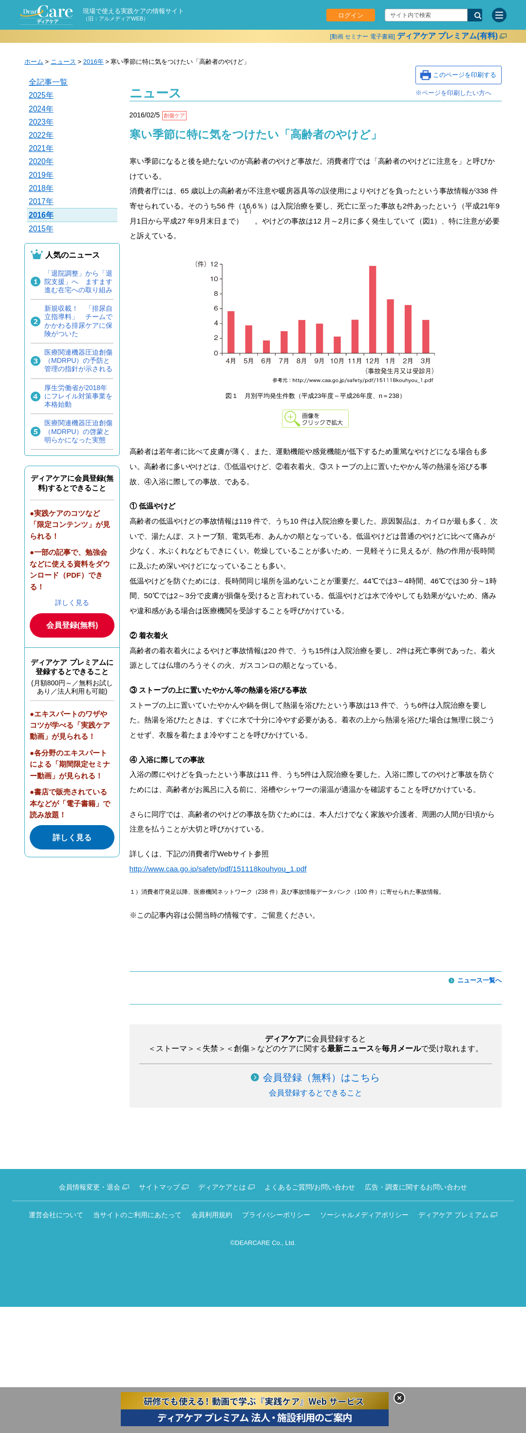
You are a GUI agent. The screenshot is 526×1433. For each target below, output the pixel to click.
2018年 (41, 188)
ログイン (350, 15)
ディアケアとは (222, 1187)
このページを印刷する (464, 74)
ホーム (33, 61)
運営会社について (56, 1214)
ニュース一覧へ (479, 980)
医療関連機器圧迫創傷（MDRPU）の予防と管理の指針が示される (78, 360)
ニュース (63, 61)
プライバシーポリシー (276, 1214)
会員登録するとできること (315, 1093)
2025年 (41, 95)
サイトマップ (159, 1187)
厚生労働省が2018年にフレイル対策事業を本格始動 (78, 396)
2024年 (41, 109)
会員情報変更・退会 (89, 1187)
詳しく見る (72, 602)
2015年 (41, 229)
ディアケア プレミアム (453, 1214)
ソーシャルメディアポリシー (364, 1214)
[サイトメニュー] (499, 15)
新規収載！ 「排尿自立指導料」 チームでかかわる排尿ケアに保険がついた (78, 321)
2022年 (41, 135)
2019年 (41, 175)
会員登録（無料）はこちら (321, 1077)
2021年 (41, 148)
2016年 (93, 61)
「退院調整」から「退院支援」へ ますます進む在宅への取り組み (78, 281)
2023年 (41, 122)
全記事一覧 (48, 82)
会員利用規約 (211, 1214)
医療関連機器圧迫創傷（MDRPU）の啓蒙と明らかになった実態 (78, 431)
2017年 (41, 201)
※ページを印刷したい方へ (453, 92)
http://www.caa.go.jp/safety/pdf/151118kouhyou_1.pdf (218, 869)
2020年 (41, 161)
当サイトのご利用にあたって (137, 1214)
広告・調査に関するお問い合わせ (416, 1187)
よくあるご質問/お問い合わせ (309, 1187)
